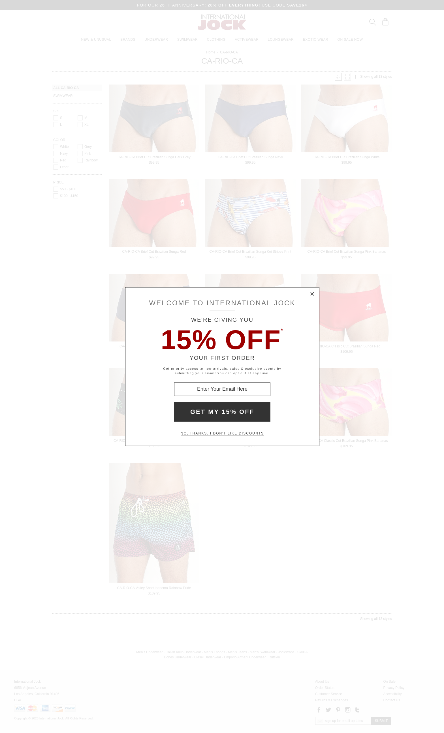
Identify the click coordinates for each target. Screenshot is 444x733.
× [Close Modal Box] (312, 294)
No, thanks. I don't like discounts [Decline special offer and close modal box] (222, 433)
